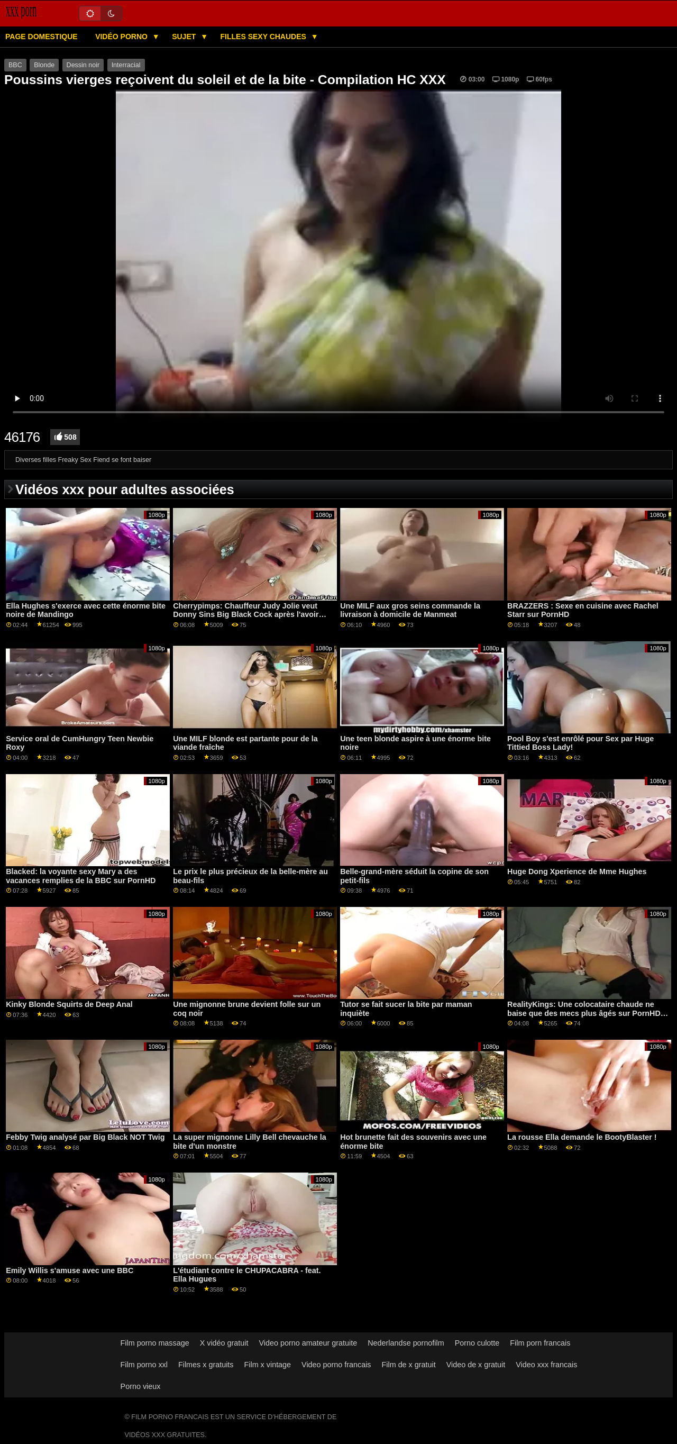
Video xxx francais (546, 1364)
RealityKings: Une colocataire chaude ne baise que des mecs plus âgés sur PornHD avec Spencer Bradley (584, 1013)
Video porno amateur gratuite (308, 1343)
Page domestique (41, 36)
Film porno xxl (144, 1364)
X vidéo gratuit (224, 1343)
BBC (15, 65)
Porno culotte (477, 1343)
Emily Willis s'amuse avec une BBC (69, 1270)
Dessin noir (83, 65)
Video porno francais (336, 1364)
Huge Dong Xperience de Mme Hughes (576, 871)
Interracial (126, 65)
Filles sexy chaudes (264, 36)
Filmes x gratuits (206, 1364)
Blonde (44, 65)
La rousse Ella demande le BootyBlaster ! (582, 1137)
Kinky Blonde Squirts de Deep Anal (69, 1004)
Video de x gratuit (476, 1364)
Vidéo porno (122, 36)
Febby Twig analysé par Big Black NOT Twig (85, 1137)
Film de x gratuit (409, 1364)
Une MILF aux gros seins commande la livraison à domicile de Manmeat (410, 610)
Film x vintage (267, 1364)
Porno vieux (141, 1386)
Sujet (185, 36)
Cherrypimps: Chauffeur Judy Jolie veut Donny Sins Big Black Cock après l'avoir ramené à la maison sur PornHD (246, 615)
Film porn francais (540, 1343)
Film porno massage (155, 1343)
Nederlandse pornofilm (406, 1343)
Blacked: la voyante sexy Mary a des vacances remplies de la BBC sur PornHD (80, 876)
